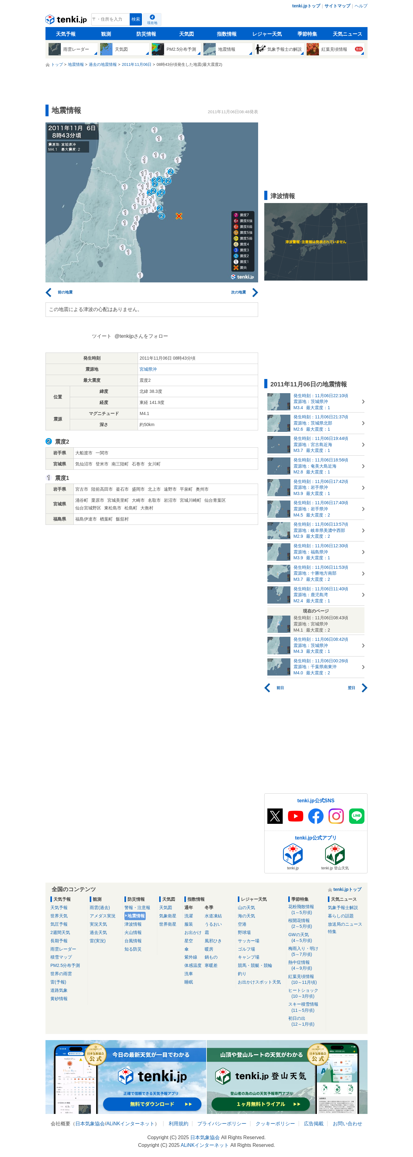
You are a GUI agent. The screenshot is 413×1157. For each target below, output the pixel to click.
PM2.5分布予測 (65, 965)
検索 (136, 19)
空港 (242, 924)
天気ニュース (347, 34)
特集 (332, 931)
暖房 (209, 949)
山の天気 (246, 907)
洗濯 (188, 915)
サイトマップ (337, 5)
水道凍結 (213, 915)
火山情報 (133, 932)
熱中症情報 (306, 965)
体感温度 (193, 965)
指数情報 (227, 34)
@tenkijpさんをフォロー (141, 336)
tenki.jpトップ (306, 5)
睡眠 (188, 981)
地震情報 (136, 915)
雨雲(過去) (100, 907)
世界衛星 (167, 924)
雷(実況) (97, 940)
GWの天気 (306, 938)
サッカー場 (248, 940)
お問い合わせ (347, 1123)
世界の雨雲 (61, 973)
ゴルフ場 (246, 949)
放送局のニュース (345, 924)
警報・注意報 (137, 907)
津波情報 (133, 924)
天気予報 (66, 34)
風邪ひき (213, 940)
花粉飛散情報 (306, 910)
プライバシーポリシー (221, 1123)
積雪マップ (61, 957)
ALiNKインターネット (130, 1123)
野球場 (244, 932)
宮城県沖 (148, 369)
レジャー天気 (267, 34)
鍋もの (211, 957)
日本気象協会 (90, 1123)
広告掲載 (314, 1123)
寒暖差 (211, 965)
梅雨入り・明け (306, 951)
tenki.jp (66, 21)
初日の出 (306, 1021)
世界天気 (59, 915)
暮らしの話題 (341, 915)
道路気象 (59, 990)
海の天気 (246, 915)
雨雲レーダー (63, 949)
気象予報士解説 (343, 907)
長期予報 (59, 940)
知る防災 (133, 949)
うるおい (213, 924)
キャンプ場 (248, 957)
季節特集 (307, 34)
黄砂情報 (59, 998)
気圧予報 (59, 924)
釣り (242, 973)
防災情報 (146, 34)
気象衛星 (167, 915)
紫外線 (190, 957)
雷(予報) (58, 981)
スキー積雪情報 (306, 1007)
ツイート (102, 336)
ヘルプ (361, 5)
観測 (106, 34)
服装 (188, 924)
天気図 (186, 34)
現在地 (152, 23)
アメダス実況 (103, 915)
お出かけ (193, 932)
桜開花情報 (306, 923)
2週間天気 (60, 932)
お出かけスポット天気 (259, 981)
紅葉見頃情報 (306, 979)
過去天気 (98, 932)
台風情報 (133, 940)
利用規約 (178, 1123)
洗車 (188, 973)
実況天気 (98, 924)
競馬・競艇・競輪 (255, 965)
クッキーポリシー (275, 1123)
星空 (188, 940)
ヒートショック (306, 993)
